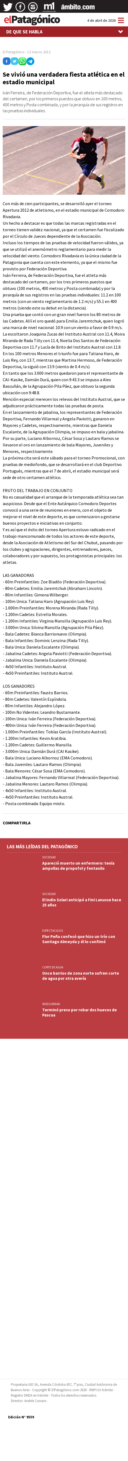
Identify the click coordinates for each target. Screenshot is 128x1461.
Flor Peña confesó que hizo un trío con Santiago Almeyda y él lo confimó (78, 939)
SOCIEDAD (49, 857)
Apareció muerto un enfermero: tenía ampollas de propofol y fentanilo (78, 866)
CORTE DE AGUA (52, 967)
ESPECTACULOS (52, 931)
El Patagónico (14, 51)
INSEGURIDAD (51, 1004)
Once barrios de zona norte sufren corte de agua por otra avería (80, 976)
